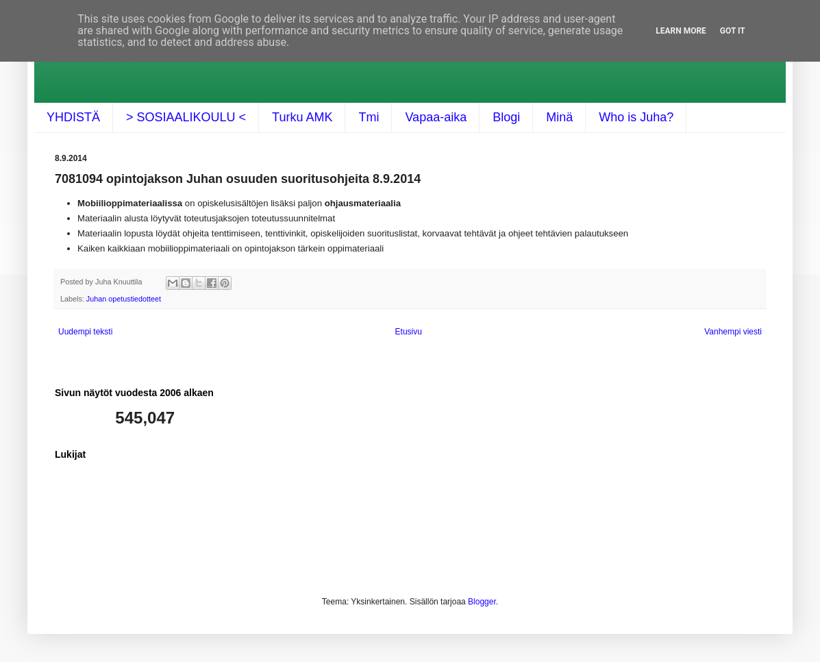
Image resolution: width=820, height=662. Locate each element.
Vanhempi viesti (733, 331)
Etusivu (408, 331)
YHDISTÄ (73, 117)
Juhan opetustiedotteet (123, 299)
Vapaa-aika (436, 117)
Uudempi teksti (85, 331)
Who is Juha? (636, 117)
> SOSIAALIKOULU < (186, 117)
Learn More (681, 31)
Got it (732, 31)
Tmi (368, 117)
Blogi (506, 117)
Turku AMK (302, 117)
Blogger (482, 601)
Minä (559, 117)
